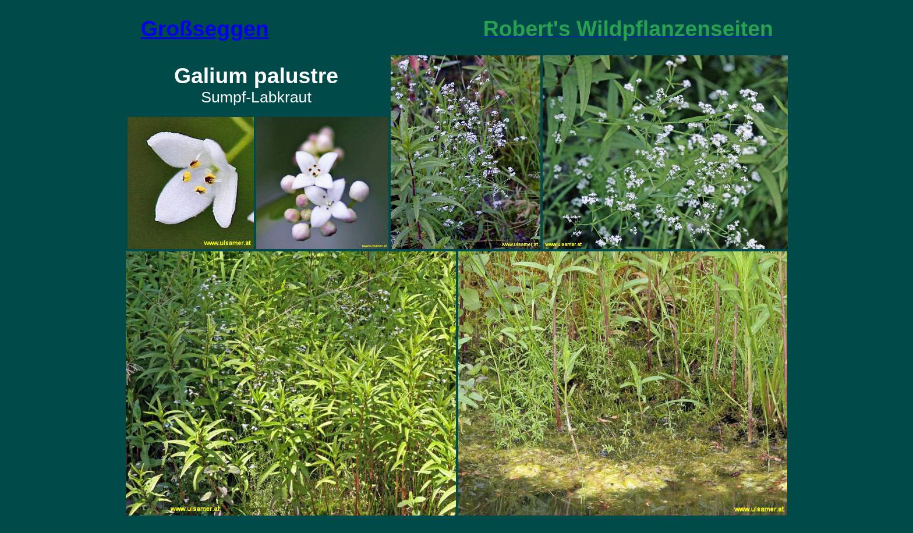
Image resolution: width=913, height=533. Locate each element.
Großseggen (205, 28)
